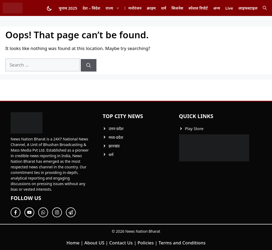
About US (94, 243)
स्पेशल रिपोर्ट (198, 8)
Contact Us (121, 243)
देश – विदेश (91, 8)
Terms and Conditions (182, 243)
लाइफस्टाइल (248, 8)
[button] (264, 8)
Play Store (194, 128)
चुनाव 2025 (68, 8)
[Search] (88, 65)
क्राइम (151, 8)
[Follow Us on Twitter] (29, 212)
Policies (146, 243)
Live (229, 8)
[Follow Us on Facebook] (15, 212)
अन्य (216, 8)
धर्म (163, 8)
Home (72, 243)
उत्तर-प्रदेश (116, 128)
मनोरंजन (134, 8)
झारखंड (114, 145)
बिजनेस (177, 8)
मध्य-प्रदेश (116, 137)
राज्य (114, 8)
